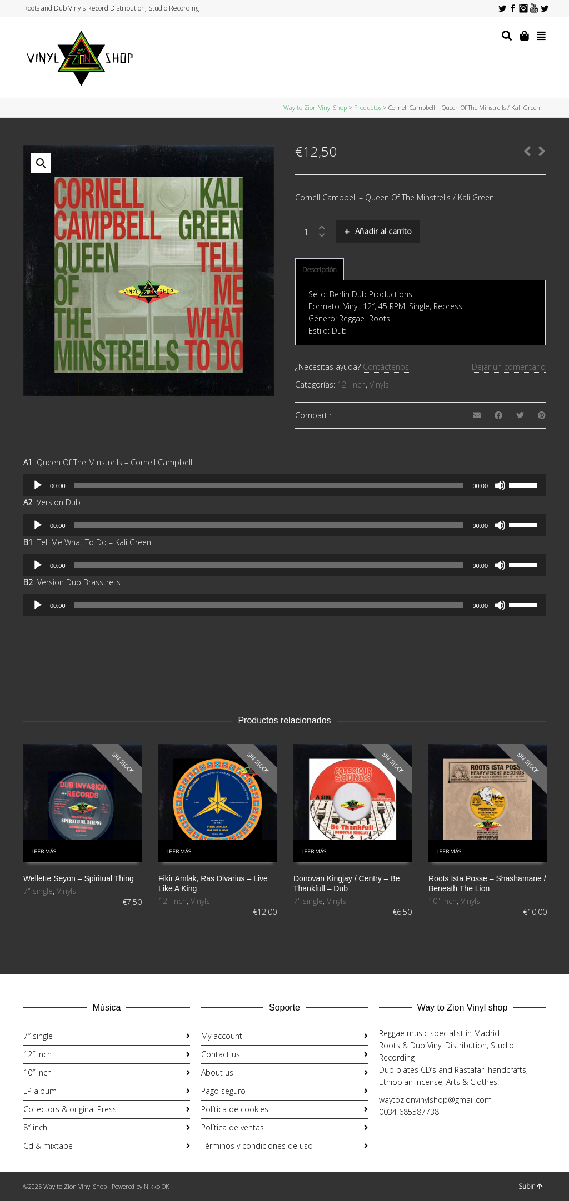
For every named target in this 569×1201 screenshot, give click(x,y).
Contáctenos (386, 366)
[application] (284, 485)
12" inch (351, 384)
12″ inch (37, 1054)
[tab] (319, 270)
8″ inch (35, 1127)
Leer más (43, 851)
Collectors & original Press (70, 1109)
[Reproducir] (37, 485)
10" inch (442, 901)
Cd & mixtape (48, 1145)
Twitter (502, 8)
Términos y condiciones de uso (257, 1145)
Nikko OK (156, 1186)
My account (221, 1036)
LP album (40, 1091)
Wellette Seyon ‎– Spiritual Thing (78, 878)
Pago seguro (223, 1091)
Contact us (220, 1054)
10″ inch (37, 1072)
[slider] (269, 485)
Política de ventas (232, 1127)
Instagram (523, 8)
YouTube (534, 8)
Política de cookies (234, 1109)
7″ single (38, 1036)
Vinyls (379, 384)
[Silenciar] (500, 485)
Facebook (513, 8)
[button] (41, 163)
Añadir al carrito (383, 231)
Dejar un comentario (509, 366)
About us (217, 1072)
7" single (38, 891)
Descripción (319, 269)
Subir (530, 1186)
